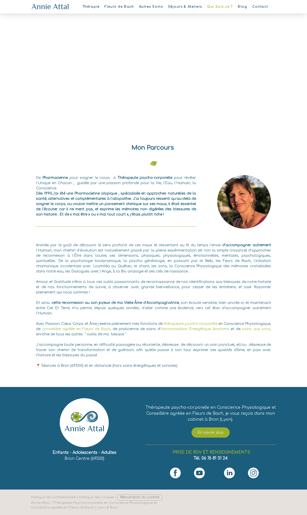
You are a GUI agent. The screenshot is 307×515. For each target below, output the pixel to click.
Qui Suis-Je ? (220, 6)
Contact (260, 6)
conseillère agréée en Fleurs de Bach (76, 329)
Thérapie (91, 6)
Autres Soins (151, 6)
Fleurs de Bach (119, 6)
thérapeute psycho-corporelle (190, 324)
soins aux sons (256, 329)
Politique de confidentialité (53, 497)
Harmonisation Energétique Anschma (194, 329)
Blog (242, 6)
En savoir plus (211, 432)
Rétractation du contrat (140, 497)
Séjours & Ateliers (185, 6)
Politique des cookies (96, 497)
